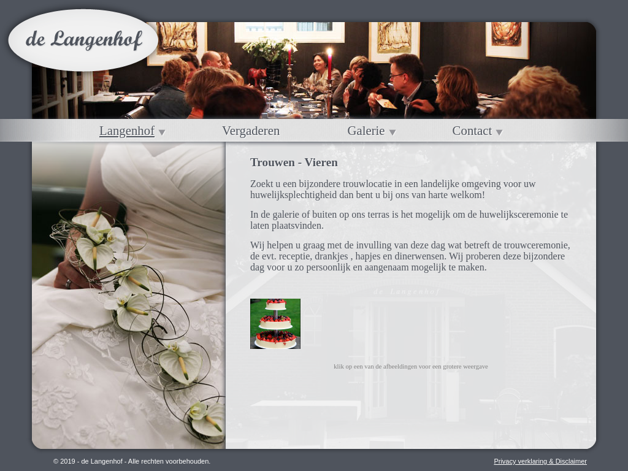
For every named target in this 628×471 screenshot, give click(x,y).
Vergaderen (251, 130)
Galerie (366, 130)
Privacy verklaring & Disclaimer (540, 461)
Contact (472, 130)
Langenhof (127, 130)
